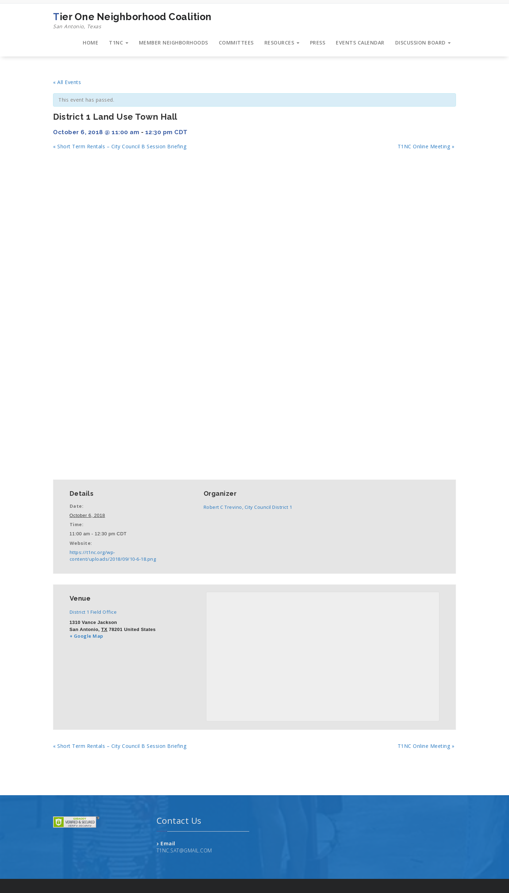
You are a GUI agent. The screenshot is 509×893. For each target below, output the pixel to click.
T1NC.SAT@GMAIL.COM (184, 850)
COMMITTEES (236, 42)
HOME (90, 42)
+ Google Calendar (80, 464)
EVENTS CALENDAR (360, 42)
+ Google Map (86, 636)
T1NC (118, 42)
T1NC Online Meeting (426, 146)
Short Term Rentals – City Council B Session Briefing (119, 146)
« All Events (67, 82)
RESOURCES (281, 42)
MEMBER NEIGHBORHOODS (173, 42)
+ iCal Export (131, 464)
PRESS (318, 42)
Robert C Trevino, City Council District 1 (248, 507)
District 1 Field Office (93, 612)
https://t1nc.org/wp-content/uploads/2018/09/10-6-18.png (113, 555)
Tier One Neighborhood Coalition (132, 20)
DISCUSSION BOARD (423, 42)
